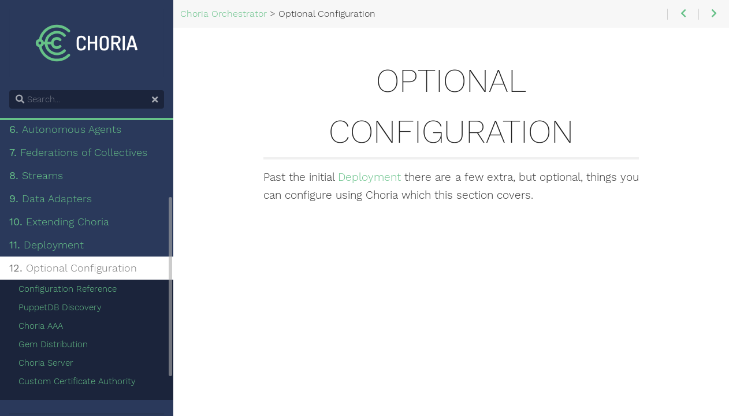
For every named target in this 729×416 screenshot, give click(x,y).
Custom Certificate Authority (77, 381)
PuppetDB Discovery (60, 307)
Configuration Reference (67, 289)
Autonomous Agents (65, 129)
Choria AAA (40, 326)
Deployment (369, 177)
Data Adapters (50, 199)
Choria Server (45, 363)
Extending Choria (59, 222)
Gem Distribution (53, 344)
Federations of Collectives (78, 152)
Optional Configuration (73, 268)
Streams (36, 175)
